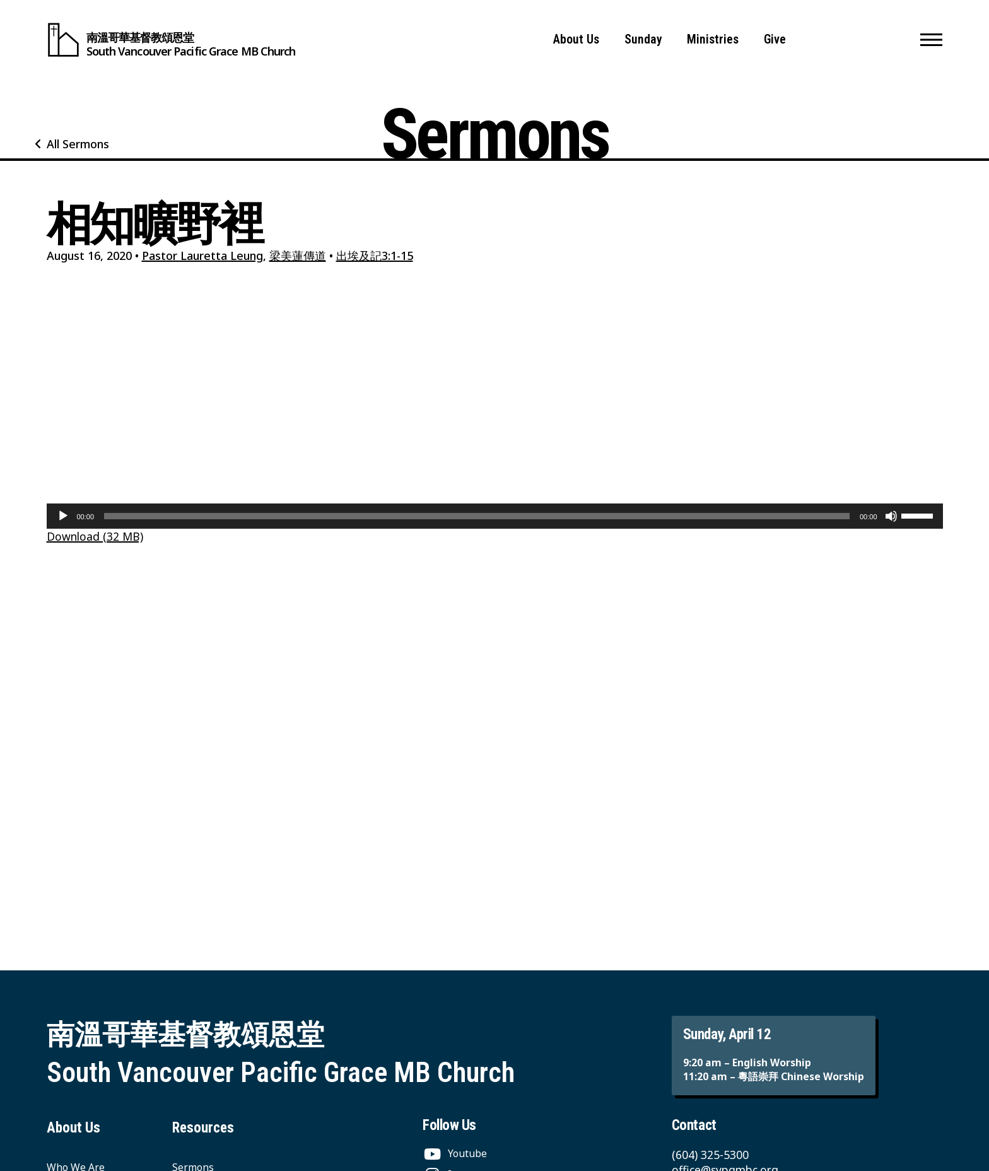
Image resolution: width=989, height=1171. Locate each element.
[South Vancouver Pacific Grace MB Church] (171, 40)
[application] (495, 516)
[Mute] (891, 516)
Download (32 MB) (95, 536)
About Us (576, 39)
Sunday (643, 39)
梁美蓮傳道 (297, 255)
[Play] (63, 516)
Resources (203, 1127)
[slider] (477, 516)
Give (775, 39)
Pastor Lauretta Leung (202, 255)
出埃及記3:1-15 (374, 255)
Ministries (713, 39)
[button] (931, 40)
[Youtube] (455, 1153)
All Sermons (78, 144)
